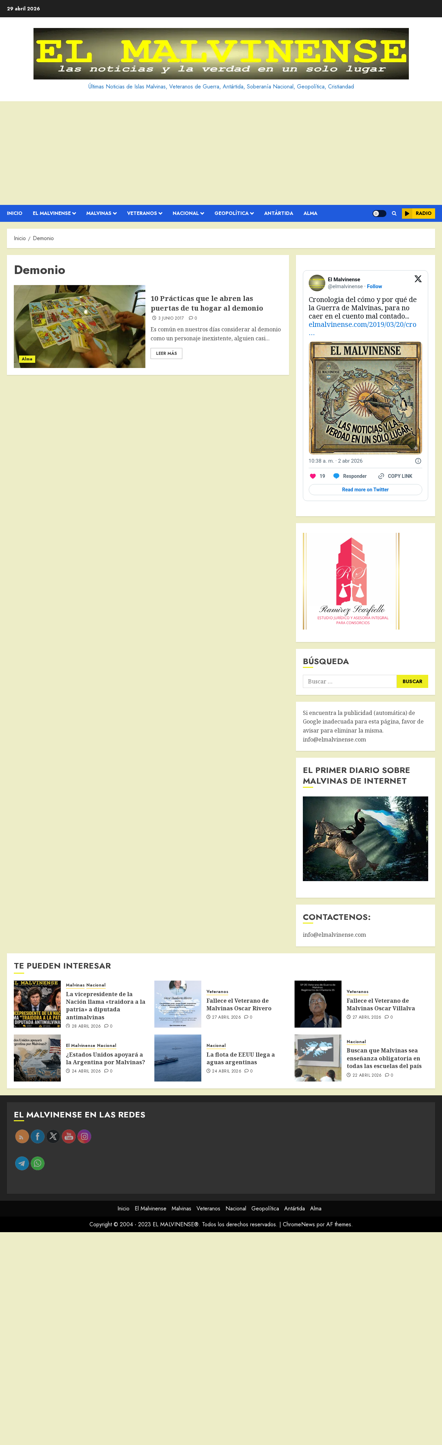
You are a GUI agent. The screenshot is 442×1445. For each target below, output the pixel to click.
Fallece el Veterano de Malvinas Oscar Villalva (381, 1004)
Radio (417, 213)
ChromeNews (299, 1224)
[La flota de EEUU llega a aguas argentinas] (177, 1058)
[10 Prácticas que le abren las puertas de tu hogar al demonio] (79, 326)
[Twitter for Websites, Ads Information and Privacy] (418, 460)
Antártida (278, 213)
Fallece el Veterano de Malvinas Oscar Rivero (238, 1004)
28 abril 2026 (86, 1026)
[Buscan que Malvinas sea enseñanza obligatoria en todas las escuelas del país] (318, 1058)
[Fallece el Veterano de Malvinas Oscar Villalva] (318, 1004)
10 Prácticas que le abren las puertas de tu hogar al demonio (207, 303)
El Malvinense (52, 213)
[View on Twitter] (418, 283)
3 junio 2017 (171, 318)
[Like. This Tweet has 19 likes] (317, 476)
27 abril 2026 (226, 1017)
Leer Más (166, 353)
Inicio (14, 213)
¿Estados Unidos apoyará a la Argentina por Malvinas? (105, 1058)
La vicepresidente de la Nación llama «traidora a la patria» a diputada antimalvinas (105, 1005)
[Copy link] (395, 476)
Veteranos (142, 213)
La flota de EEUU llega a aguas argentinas (240, 1058)
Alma (310, 213)
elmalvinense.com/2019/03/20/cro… (362, 328)
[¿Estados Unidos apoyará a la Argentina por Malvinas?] (37, 1058)
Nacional (186, 213)
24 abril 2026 (86, 1071)
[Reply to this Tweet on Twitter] (349, 476)
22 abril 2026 (367, 1075)
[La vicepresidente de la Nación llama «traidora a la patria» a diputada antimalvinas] (37, 1004)
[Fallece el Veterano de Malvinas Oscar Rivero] (177, 1004)
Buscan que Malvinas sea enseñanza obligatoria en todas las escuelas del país (384, 1058)
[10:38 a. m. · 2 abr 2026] (336, 460)
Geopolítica (231, 213)
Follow (374, 286)
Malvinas (99, 213)
